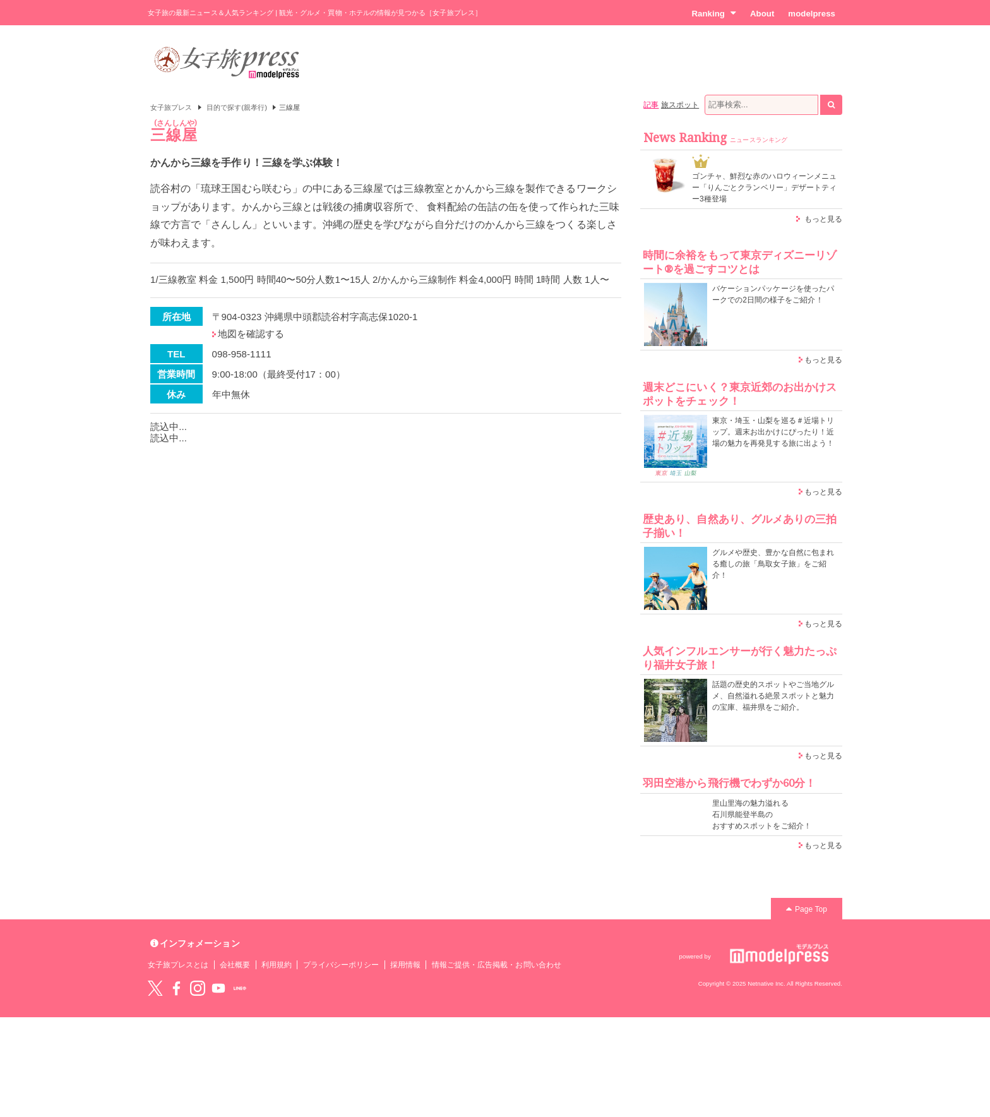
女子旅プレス (171, 107)
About (762, 13)
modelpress (811, 13)
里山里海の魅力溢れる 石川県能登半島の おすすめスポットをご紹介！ (761, 814)
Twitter (155, 988)
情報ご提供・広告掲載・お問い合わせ (496, 964)
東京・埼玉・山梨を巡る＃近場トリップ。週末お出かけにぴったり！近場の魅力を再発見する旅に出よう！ (773, 432)
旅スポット (680, 104)
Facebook (176, 988)
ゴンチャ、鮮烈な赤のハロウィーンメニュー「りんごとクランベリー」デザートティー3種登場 (764, 187)
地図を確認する (251, 333)
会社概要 (235, 964)
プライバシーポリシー (341, 964)
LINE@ (240, 988)
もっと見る (823, 219)
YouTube (218, 988)
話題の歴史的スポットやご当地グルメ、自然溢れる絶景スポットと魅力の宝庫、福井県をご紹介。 (773, 696)
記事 (651, 104)
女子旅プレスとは (178, 964)
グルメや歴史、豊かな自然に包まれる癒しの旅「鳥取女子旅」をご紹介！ (773, 564)
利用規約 (276, 964)
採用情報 (405, 964)
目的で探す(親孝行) (236, 107)
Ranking (713, 13)
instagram (197, 988)
